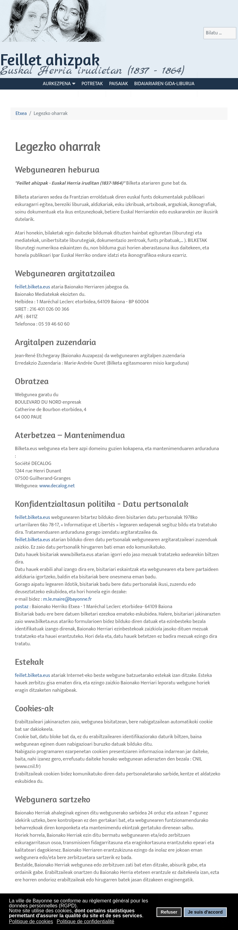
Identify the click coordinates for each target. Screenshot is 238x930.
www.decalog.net (57, 486)
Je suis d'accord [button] (205, 912)
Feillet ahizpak (50, 59)
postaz (53, 603)
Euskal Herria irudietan (92, 70)
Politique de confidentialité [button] (85, 921)
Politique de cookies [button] (31, 921)
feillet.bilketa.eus (32, 287)
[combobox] (219, 33)
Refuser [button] (169, 912)
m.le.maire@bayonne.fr (67, 599)
